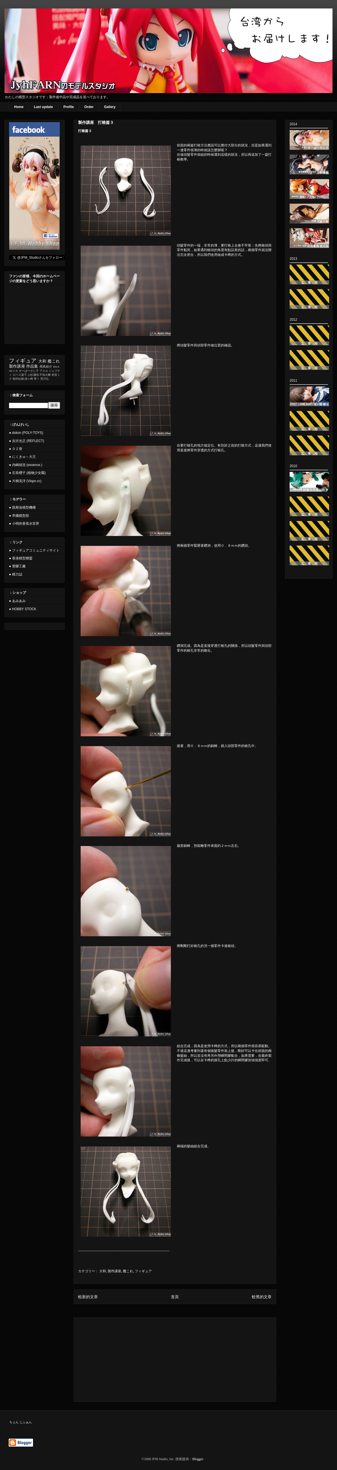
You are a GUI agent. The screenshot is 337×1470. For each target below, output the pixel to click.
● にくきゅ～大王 (22, 457)
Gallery (110, 107)
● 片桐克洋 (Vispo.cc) (25, 481)
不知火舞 (45, 374)
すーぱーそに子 (29, 370)
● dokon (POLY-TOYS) (26, 433)
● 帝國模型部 (19, 516)
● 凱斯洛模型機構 (22, 507)
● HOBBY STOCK (22, 609)
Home (18, 107)
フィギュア (143, 1271)
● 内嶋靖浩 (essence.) (25, 465)
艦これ (128, 1271)
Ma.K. (56, 366)
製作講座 (114, 1271)
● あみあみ (17, 601)
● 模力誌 (15, 574)
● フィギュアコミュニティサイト (34, 550)
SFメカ (13, 370)
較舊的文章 (262, 1297)
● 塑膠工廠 (17, 566)
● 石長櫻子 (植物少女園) (27, 473)
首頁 (175, 1297)
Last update (43, 107)
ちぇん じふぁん (20, 1422)
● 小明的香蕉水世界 (24, 524)
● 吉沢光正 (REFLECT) (26, 441)
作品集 (32, 366)
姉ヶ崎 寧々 (32, 378)
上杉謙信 (33, 374)
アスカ (43, 370)
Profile (68, 107)
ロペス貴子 (20, 374)
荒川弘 (44, 378)
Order (89, 107)
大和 (102, 1271)
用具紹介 (45, 366)
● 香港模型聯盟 (20, 558)
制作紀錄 (18, 378)
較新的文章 (88, 1297)
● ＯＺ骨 (15, 449)
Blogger (197, 1459)
